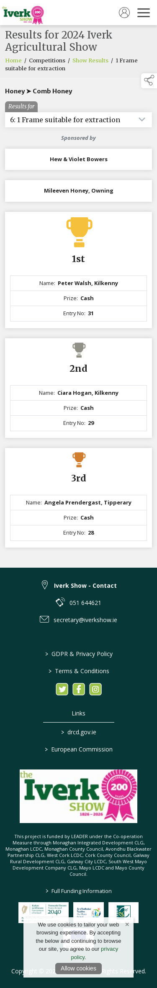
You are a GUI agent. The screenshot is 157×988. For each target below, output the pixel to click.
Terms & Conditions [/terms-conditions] (78, 671)
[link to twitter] (62, 689)
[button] (149, 80)
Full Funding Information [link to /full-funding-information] (79, 891)
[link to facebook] (78, 689)
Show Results (90, 60)
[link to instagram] (95, 689)
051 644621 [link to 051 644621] (85, 603)
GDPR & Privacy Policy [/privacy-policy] (78, 654)
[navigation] (143, 12)
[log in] (124, 12)
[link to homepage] (23, 12)
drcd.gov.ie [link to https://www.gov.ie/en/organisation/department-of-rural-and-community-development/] (78, 732)
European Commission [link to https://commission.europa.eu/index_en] (79, 749)
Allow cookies (78, 968)
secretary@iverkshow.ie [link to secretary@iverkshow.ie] (85, 620)
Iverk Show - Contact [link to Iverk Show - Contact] (85, 585)
